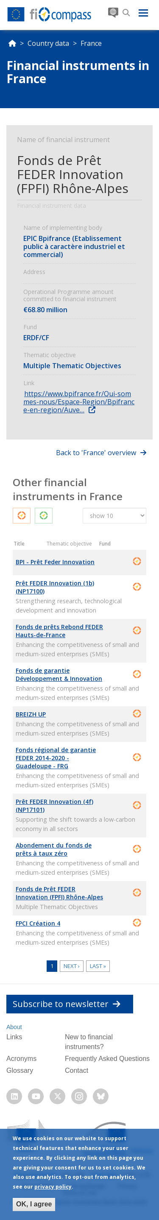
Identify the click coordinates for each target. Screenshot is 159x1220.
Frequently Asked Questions (107, 1058)
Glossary (19, 1070)
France (91, 43)
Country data (48, 43)
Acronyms (21, 1058)
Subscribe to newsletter (66, 1004)
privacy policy (53, 1188)
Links (14, 1037)
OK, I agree (34, 1205)
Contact (76, 1070)
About (14, 1027)
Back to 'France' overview (96, 452)
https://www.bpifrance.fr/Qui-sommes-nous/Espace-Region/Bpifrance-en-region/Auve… (78, 401)
